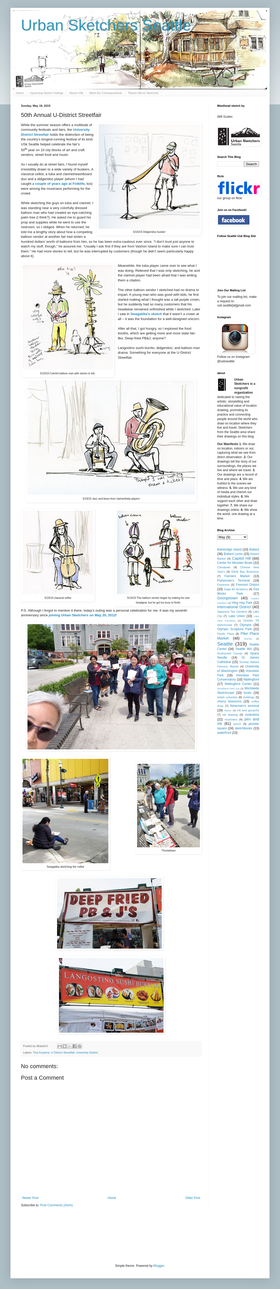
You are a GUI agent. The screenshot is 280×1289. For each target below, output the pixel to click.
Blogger (158, 1266)
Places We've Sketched (143, 92)
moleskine (252, 715)
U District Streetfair (63, 1052)
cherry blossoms (229, 701)
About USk (76, 92)
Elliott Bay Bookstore (245, 571)
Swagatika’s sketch (146, 314)
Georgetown (227, 598)
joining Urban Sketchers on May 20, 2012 (82, 615)
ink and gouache (248, 710)
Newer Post (30, 1198)
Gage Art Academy (236, 589)
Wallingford (251, 679)
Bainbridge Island (229, 549)
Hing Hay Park (242, 603)
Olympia (245, 625)
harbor (228, 710)
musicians (231, 719)
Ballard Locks (233, 554)
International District (234, 607)
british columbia (227, 697)
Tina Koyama (41, 1052)
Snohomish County (229, 653)
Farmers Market (237, 576)
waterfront (224, 733)
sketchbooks (243, 728)
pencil (237, 723)
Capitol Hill (241, 558)
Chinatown (224, 567)
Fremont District (247, 585)
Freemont (223, 584)
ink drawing (230, 714)
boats (247, 693)
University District (87, 1052)
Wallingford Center (238, 684)
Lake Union (236, 616)
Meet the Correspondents (105, 92)
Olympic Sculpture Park (234, 629)
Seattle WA (244, 649)
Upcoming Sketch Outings (46, 92)
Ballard (254, 549)
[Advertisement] (116, 1235)
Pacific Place (225, 633)
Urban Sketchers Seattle (106, 25)
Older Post (192, 1198)
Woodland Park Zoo (228, 688)
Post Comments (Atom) (56, 1205)
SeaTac (248, 638)
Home (20, 92)
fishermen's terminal (244, 706)
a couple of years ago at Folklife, (59, 184)
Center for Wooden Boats (235, 563)
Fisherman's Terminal (233, 580)
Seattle (225, 644)
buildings (248, 697)
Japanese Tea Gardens (232, 611)
